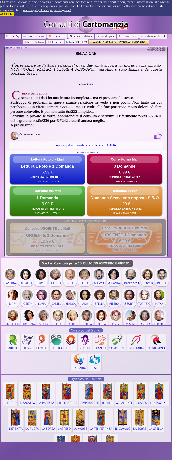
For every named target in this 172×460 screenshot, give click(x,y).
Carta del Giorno (127, 36)
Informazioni (54, 42)
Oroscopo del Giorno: (86, 330)
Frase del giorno (105, 36)
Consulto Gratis (57, 36)
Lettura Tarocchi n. (16, 48)
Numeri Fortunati (34, 42)
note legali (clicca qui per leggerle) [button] (47, 10)
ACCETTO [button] (7, 14)
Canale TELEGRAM (76, 42)
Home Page (13, 36)
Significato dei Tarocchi (153, 36)
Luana (91, 84)
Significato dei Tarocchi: (86, 379)
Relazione (86, 53)
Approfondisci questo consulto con (86, 145)
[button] (47, 169)
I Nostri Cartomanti (34, 36)
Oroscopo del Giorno (81, 36)
